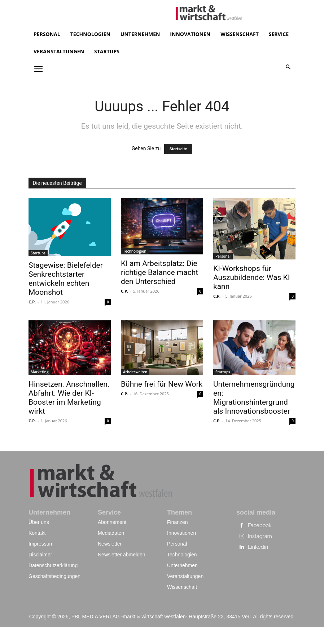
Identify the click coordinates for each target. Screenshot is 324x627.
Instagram (259, 536)
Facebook (259, 525)
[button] (288, 67)
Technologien (134, 251)
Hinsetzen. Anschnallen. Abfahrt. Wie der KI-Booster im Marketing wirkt (69, 397)
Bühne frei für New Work (161, 384)
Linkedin (258, 547)
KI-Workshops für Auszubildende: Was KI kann (251, 277)
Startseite (178, 149)
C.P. (32, 301)
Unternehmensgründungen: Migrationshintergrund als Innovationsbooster (254, 397)
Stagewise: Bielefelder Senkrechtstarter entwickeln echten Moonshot (66, 279)
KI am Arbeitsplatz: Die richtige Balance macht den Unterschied (159, 272)
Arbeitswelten (135, 371)
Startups (38, 252)
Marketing (39, 371)
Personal (223, 256)
